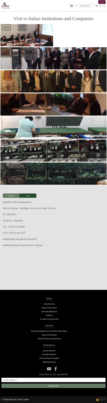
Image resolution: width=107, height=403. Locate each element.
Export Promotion (49, 335)
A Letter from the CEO (49, 319)
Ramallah (11, 196)
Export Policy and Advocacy (49, 338)
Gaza (28, 196)
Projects (49, 315)
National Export (49, 362)
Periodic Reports (49, 354)
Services (49, 326)
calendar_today (104, 5)
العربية (102, 2)
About (49, 298)
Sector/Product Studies (49, 358)
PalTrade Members (49, 311)
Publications (49, 345)
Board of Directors (49, 308)
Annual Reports (49, 350)
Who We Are (49, 304)
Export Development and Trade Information (49, 331)
